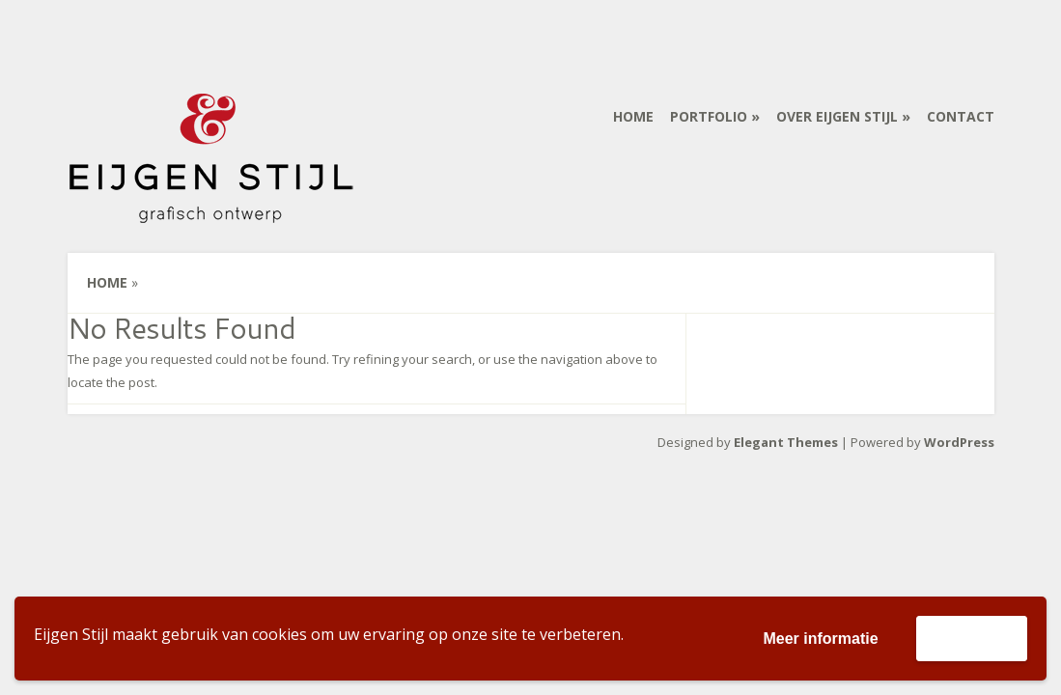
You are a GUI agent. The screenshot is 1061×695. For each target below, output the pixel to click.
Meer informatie (820, 638)
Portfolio (708, 116)
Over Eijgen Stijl (837, 116)
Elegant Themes (786, 442)
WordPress (959, 442)
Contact (960, 116)
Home (633, 116)
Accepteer (972, 637)
